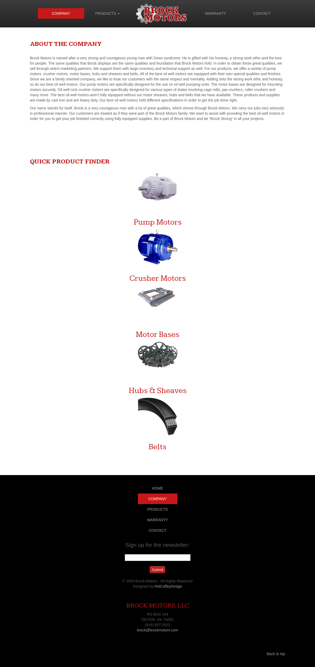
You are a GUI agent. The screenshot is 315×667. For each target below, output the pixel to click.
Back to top (276, 654)
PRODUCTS (107, 13)
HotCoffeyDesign (168, 586)
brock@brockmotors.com (157, 630)
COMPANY (61, 13)
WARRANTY (215, 13)
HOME (157, 488)
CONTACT (262, 13)
